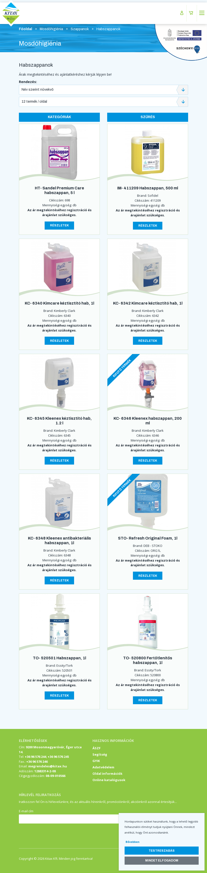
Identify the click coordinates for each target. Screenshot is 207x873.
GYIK (96, 761)
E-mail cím (26, 811)
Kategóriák (59, 117)
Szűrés (148, 117)
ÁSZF (96, 748)
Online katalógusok (108, 780)
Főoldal (25, 29)
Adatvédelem (103, 767)
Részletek (59, 225)
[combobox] (103, 90)
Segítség (99, 754)
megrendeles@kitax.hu (47, 766)
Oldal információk (107, 773)
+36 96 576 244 (35, 756)
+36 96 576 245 (58, 756)
